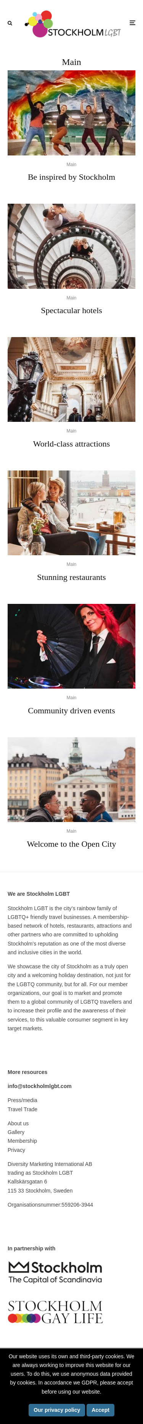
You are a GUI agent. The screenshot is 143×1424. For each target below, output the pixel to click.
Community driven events (71, 710)
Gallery (16, 1132)
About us (18, 1123)
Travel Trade (22, 1109)
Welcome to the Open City (71, 844)
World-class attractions (71, 443)
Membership (22, 1141)
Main (71, 164)
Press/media (22, 1100)
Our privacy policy (57, 1410)
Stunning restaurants (71, 577)
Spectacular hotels (71, 310)
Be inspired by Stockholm (71, 177)
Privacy (16, 1150)
